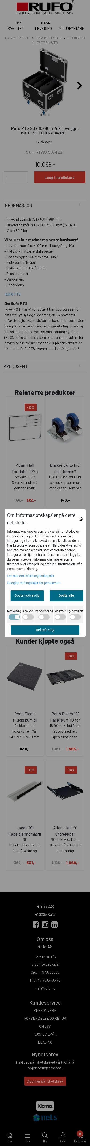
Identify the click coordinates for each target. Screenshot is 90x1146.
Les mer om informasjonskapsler (30, 576)
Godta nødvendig (27, 595)
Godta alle (66, 595)
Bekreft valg (45, 630)
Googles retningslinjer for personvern (33, 583)
